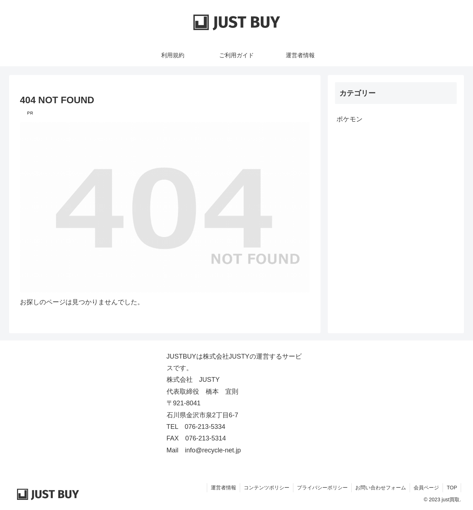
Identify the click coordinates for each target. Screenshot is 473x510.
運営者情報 (223, 487)
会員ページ (426, 487)
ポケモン (349, 119)
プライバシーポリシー (322, 487)
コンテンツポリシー (266, 487)
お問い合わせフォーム (380, 487)
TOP (452, 487)
